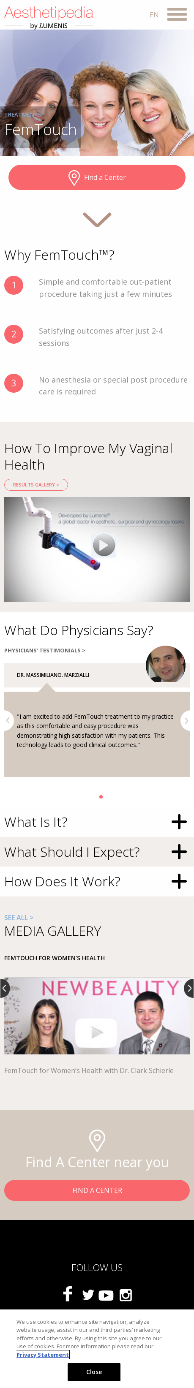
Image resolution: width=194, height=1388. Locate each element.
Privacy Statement (42, 1354)
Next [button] (185, 720)
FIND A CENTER (97, 1190)
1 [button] (93, 797)
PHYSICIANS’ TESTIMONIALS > (44, 650)
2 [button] (101, 797)
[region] (97, 1348)
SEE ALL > (18, 917)
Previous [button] (9, 720)
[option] (97, 549)
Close (94, 1372)
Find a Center (97, 178)
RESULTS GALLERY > (36, 484)
